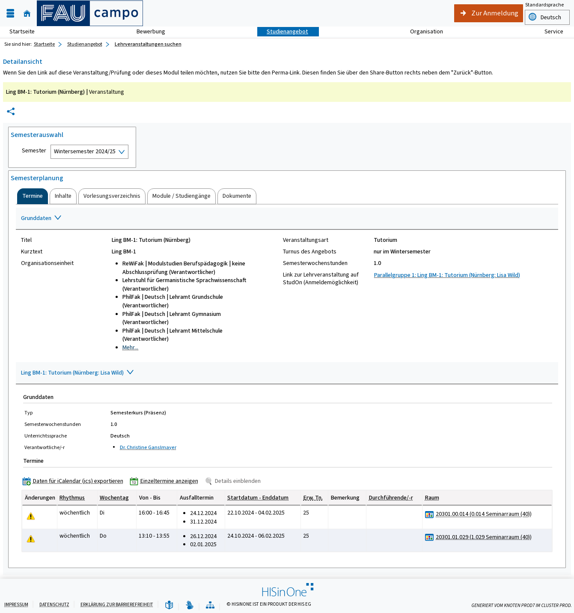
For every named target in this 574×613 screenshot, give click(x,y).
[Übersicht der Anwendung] (210, 605)
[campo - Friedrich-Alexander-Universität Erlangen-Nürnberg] (89, 13)
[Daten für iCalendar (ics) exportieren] (74, 481)
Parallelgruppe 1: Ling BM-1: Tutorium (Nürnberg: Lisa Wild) (447, 275)
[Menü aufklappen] (10, 13)
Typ (28, 412)
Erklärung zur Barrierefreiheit (116, 604)
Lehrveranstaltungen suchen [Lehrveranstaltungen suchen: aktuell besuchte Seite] (148, 44)
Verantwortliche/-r (44, 447)
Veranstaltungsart (305, 240)
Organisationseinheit (47, 263)
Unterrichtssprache (45, 435)
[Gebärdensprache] (189, 605)
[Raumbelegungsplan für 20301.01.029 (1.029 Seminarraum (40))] (429, 537)
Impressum (16, 604)
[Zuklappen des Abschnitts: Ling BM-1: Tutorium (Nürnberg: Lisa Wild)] (287, 373)
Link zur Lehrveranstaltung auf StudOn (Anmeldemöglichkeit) (321, 278)
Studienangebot (282, 31)
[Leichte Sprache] (169, 605)
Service (549, 31)
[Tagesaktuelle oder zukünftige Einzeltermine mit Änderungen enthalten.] (31, 516)
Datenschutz (54, 604)
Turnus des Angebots (309, 252)
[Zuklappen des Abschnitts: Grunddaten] (287, 218)
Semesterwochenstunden (315, 263)
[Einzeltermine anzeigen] (166, 481)
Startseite (22, 31)
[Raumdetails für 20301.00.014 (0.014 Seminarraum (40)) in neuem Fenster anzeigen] (483, 514)
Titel (26, 240)
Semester (34, 151)
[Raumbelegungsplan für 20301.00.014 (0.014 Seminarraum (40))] (429, 514)
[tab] (32, 196)
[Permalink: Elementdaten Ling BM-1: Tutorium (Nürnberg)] (10, 111)
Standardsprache (544, 4)
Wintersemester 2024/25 (85, 151)
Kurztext (31, 252)
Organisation (422, 31)
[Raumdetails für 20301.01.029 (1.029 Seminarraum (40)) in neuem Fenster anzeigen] (483, 537)
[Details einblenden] (234, 480)
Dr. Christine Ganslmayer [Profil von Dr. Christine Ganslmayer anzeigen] (148, 447)
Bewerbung (146, 31)
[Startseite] (27, 13)
